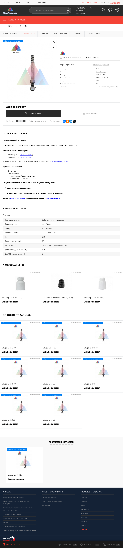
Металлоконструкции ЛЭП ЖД (14, 496)
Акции (29, 3)
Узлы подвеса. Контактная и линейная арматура (16, 501)
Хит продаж (46, 504)
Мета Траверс (101, 72)
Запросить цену (33, 113)
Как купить (42, 3)
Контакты (84, 512)
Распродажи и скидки (49, 496)
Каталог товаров (14, 19)
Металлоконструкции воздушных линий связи (19, 529)
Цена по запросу (16, 106)
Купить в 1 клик (90, 114)
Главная (6, 3)
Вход (83, 2)
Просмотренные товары (61, 440)
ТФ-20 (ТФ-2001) (26, 157)
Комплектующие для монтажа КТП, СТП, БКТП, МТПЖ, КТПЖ (17, 508)
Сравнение (67, 545)
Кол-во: (11, 121)
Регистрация (92, 2)
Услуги (83, 524)
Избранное (89, 545)
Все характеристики (101, 65)
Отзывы (18, 3)
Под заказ (54, 121)
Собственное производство (52, 500)
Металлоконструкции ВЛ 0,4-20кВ (15, 517)
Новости (84, 520)
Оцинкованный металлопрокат (14, 525)
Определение (115, 3)
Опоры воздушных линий (12, 513)
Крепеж (5, 521)
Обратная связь (11, 545)
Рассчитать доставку (37, 121)
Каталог (84, 528)
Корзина (111, 545)
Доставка (84, 516)
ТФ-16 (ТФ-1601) (26, 155)
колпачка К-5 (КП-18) (60, 162)
